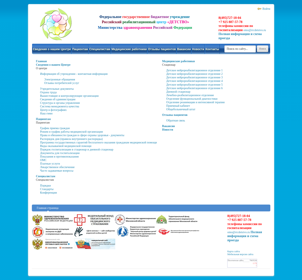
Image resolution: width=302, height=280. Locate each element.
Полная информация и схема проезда (244, 236)
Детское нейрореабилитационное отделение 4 (194, 80)
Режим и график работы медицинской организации (71, 131)
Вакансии (184, 49)
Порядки (45, 185)
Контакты (212, 49)
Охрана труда (48, 92)
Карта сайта (233, 251)
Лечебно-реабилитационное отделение (190, 95)
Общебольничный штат (180, 109)
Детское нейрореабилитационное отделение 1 (194, 70)
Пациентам (80, 49)
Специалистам (99, 49)
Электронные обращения (59, 79)
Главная (41, 61)
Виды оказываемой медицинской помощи (65, 146)
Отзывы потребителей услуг (61, 83)
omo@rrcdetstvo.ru (254, 30)
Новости (198, 49)
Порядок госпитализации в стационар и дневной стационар (76, 149)
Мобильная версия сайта (240, 254)
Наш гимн (46, 113)
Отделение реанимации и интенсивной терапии (195, 102)
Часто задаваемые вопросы (56, 170)
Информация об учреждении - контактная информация (74, 73)
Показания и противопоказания (59, 156)
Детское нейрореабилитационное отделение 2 (194, 73)
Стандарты (47, 189)
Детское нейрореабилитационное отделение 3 (194, 77)
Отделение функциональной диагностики (192, 98)
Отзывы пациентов (162, 49)
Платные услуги (50, 163)
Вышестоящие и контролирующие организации (69, 95)
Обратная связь (175, 120)
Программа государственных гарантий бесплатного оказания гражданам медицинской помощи (98, 142)
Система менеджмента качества (59, 106)
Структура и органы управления (60, 102)
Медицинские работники (129, 49)
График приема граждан (55, 128)
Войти (266, 8)
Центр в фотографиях (53, 110)
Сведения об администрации (58, 99)
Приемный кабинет (178, 105)
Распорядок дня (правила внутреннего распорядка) (71, 139)
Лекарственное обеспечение (57, 167)
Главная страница (48, 208)
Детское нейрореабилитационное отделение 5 (194, 84)
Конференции (48, 192)
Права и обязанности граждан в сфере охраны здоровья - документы (82, 135)
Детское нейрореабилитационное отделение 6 (194, 88)
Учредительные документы (57, 88)
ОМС (43, 160)
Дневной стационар (178, 91)
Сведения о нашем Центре (52, 49)
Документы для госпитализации (60, 153)
